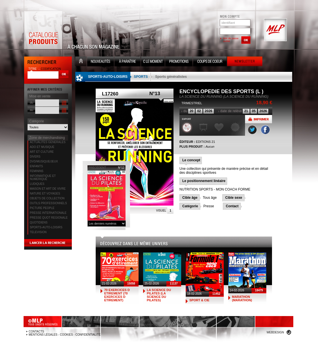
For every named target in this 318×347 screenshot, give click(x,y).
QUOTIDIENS (38, 222)
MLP (275, 30)
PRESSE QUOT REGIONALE (49, 217)
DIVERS (35, 156)
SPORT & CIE (199, 300)
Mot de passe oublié (230, 40)
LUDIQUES (37, 183)
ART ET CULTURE (42, 151)
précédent (97, 167)
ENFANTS (36, 166)
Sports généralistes (171, 77)
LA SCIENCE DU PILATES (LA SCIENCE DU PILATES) (159, 295)
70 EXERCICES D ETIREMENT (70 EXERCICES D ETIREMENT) (117, 295)
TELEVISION (38, 232)
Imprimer (258, 119)
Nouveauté (100, 62)
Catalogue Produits (43, 30)
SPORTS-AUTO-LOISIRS (46, 227)
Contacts (36, 331)
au (31, 110)
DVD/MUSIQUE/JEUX (44, 161)
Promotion (179, 62)
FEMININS (36, 171)
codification (51, 68)
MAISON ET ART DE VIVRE (48, 188)
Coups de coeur (210, 62)
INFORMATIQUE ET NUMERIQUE (43, 177)
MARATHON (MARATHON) (242, 298)
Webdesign (275, 332)
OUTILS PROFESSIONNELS (48, 203)
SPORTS (141, 77)
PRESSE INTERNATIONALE (48, 212)
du (31, 102)
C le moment (153, 62)
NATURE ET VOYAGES (45, 193)
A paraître (127, 62)
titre (32, 68)
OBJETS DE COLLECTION (47, 198)
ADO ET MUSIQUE (42, 147)
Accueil (81, 62)
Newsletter (244, 62)
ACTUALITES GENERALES (48, 142)
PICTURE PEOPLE (42, 208)
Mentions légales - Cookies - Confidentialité (65, 334)
